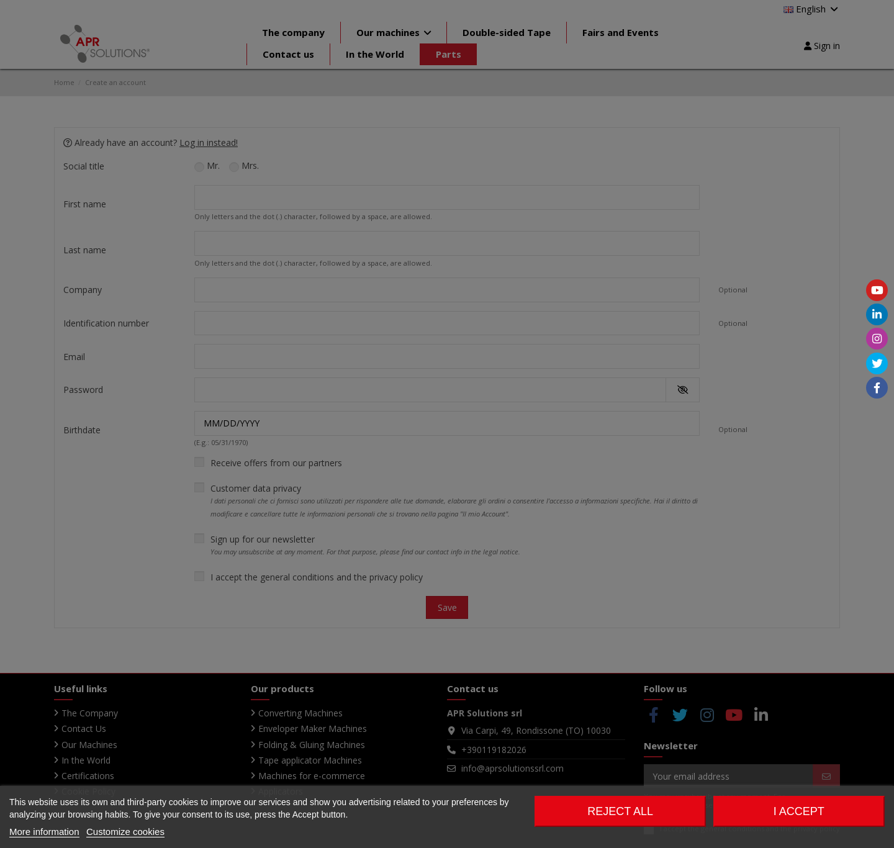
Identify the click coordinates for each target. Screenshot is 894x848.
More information (44, 831)
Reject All (620, 811)
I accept (799, 811)
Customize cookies (125, 831)
